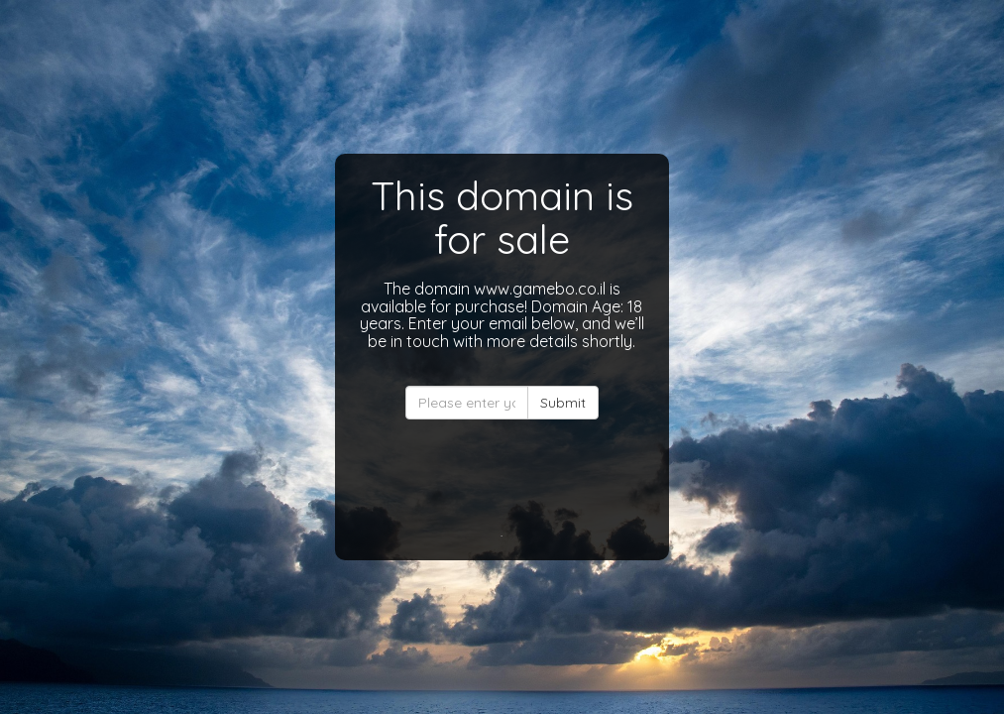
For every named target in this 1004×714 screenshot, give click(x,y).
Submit (563, 403)
